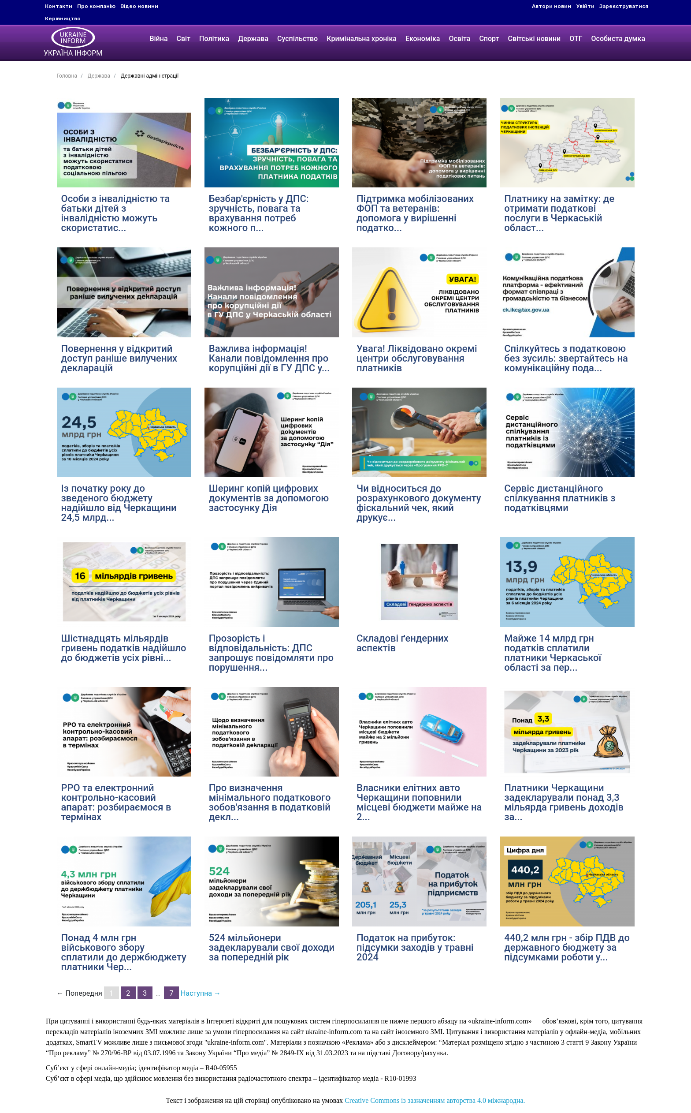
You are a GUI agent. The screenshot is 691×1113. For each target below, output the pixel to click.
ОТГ (575, 38)
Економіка (422, 38)
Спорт (489, 38)
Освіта (459, 38)
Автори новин (551, 6)
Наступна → (201, 993)
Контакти (58, 6)
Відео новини (139, 6)
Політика (214, 38)
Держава (253, 38)
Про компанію (96, 6)
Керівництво (63, 18)
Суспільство (297, 38)
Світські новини (534, 38)
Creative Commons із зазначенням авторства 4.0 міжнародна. (435, 1100)
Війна (158, 38)
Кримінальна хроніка (362, 38)
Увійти (585, 6)
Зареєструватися (623, 6)
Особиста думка (618, 38)
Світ (184, 38)
